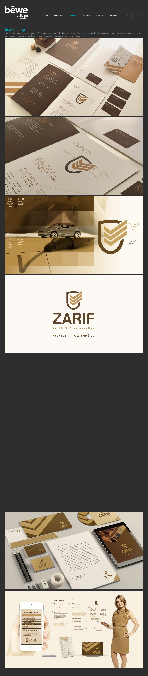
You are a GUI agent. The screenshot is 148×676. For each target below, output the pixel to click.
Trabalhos (72, 15)
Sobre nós (58, 15)
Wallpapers (114, 15)
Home (45, 15)
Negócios (86, 15)
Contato (99, 15)
